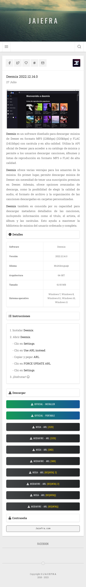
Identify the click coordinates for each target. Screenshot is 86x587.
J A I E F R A (43, 20)
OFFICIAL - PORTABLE (43, 415)
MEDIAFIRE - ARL (43, 438)
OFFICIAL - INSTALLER (43, 404)
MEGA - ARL (43, 427)
